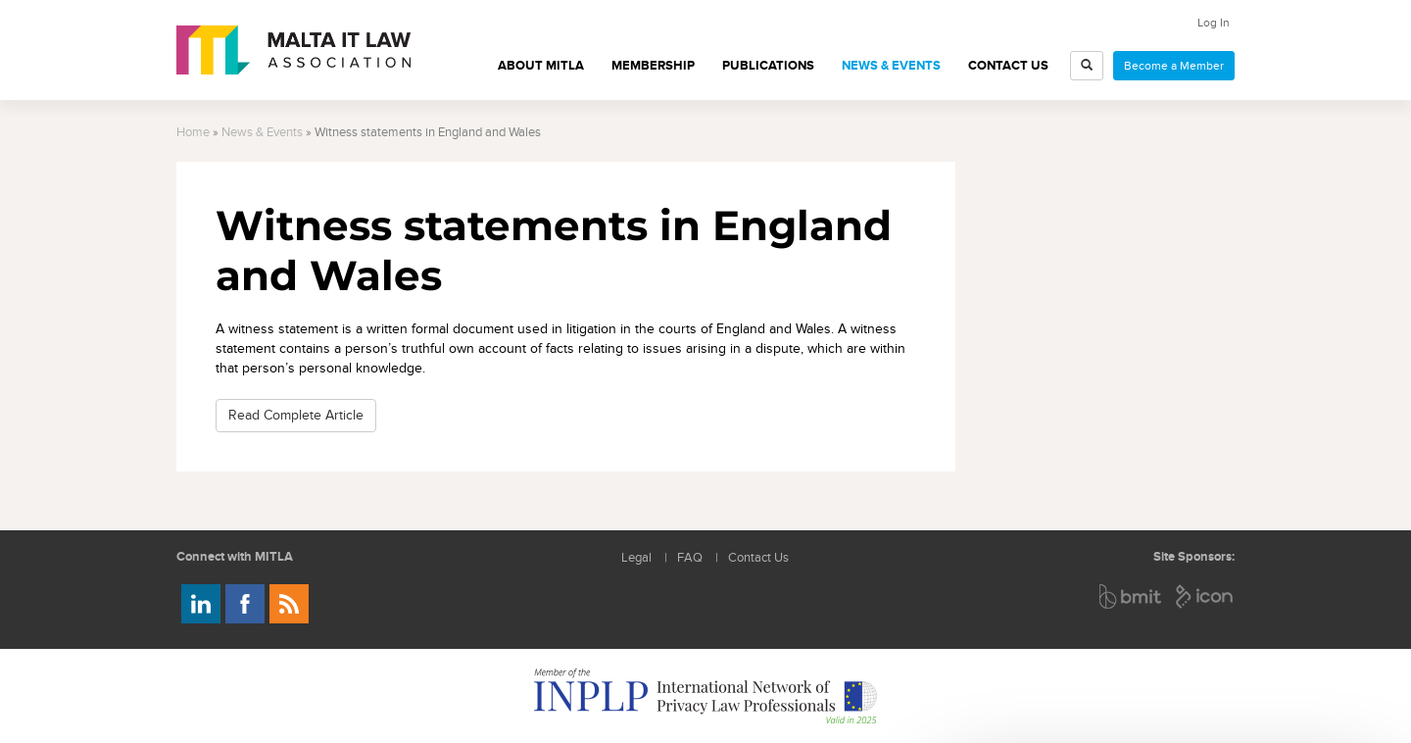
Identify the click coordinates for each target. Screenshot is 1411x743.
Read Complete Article (296, 415)
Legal (636, 558)
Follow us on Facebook (245, 603)
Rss (289, 603)
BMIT (1131, 596)
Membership (653, 66)
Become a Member (1174, 66)
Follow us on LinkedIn (200, 603)
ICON (1205, 596)
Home (193, 132)
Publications (768, 66)
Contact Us (1008, 66)
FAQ (690, 558)
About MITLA (541, 66)
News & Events (891, 66)
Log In (1213, 22)
